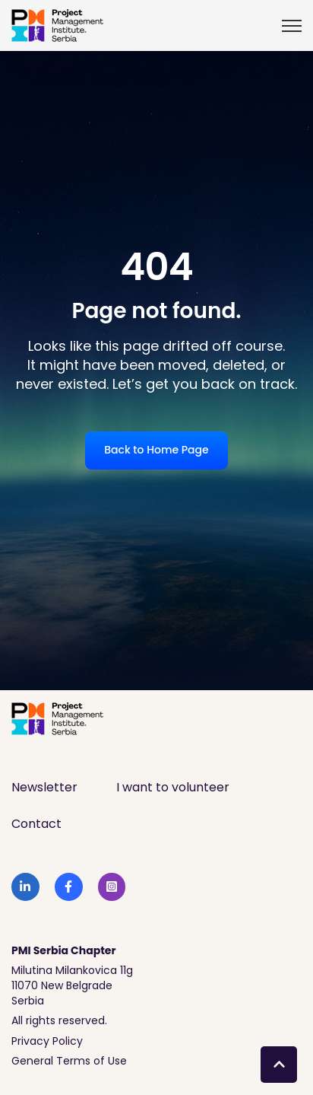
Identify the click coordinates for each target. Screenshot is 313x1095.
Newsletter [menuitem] (44, 787)
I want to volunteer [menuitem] (172, 787)
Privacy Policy (47, 1041)
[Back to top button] (279, 1064)
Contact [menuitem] (36, 823)
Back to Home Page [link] (156, 449)
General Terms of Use (69, 1060)
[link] (57, 24)
